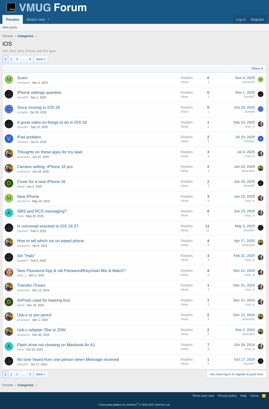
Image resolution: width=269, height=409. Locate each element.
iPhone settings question (39, 92)
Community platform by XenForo (134, 404)
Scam (22, 78)
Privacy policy (227, 395)
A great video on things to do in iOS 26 (52, 122)
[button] (48, 19)
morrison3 (23, 82)
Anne (20, 216)
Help (243, 395)
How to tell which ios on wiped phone (50, 241)
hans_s (21, 275)
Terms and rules (203, 395)
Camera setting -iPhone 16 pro (45, 166)
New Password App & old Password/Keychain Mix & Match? (71, 270)
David (20, 186)
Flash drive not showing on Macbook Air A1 (56, 345)
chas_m (250, 126)
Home (254, 395)
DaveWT (22, 97)
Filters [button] (256, 68)
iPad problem (29, 137)
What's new (35, 19)
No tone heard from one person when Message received (68, 359)
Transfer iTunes (31, 285)
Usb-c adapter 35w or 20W (41, 330)
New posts (9, 27)
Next (39, 59)
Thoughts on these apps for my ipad (49, 152)
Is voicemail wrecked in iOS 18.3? (47, 226)
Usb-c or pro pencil (34, 315)
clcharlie (22, 112)
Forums (12, 19)
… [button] (23, 59)
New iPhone (28, 196)
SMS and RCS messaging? (42, 211)
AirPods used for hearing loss (43, 300)
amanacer (23, 157)
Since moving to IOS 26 (38, 107)
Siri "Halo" (26, 255)
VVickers (22, 142)
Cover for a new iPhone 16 (41, 181)
